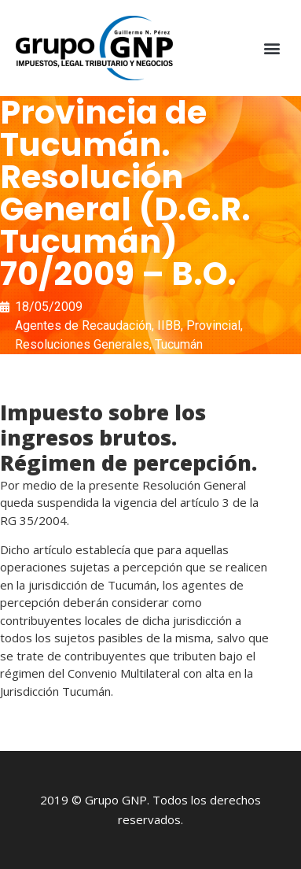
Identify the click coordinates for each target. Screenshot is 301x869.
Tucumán (179, 344)
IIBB (169, 325)
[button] (272, 48)
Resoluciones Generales (82, 344)
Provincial (213, 325)
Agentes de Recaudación (83, 325)
